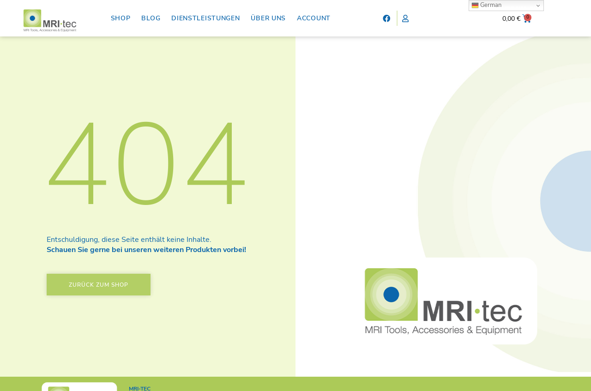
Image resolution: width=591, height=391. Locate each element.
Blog (150, 18)
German (486, 5)
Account (314, 18)
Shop (121, 18)
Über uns (268, 18)
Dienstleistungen (205, 18)
